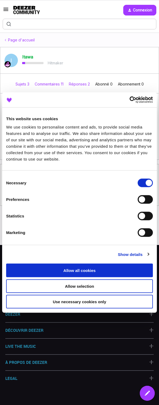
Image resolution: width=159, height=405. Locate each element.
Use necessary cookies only (79, 301)
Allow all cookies (79, 270)
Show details (130, 254)
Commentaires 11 (50, 84)
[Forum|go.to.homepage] (26, 10)
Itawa (27, 57)
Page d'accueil (21, 40)
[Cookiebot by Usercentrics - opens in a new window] (129, 99)
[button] (6, 11)
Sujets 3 (22, 84)
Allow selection (79, 286)
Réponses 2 (80, 84)
